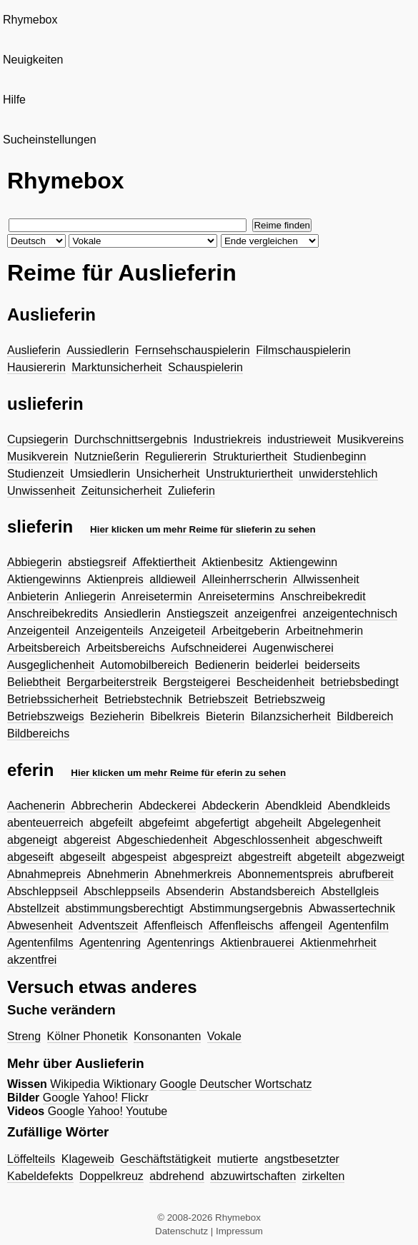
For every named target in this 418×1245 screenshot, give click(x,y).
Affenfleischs (241, 925)
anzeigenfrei (265, 614)
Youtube (146, 1111)
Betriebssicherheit (52, 699)
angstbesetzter (301, 1159)
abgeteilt (319, 857)
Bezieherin (117, 716)
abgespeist (138, 857)
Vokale (224, 1036)
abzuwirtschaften (253, 1176)
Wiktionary (129, 1084)
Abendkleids (359, 806)
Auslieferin (34, 350)
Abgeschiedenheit (161, 840)
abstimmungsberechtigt (124, 908)
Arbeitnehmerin (325, 631)
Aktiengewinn (303, 562)
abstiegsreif (97, 562)
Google (177, 1084)
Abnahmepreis (44, 874)
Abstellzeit (33, 908)
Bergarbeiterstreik (111, 682)
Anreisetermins (236, 596)
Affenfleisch (173, 925)
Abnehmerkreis (193, 874)
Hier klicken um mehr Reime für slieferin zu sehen (203, 529)
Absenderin (195, 891)
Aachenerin (36, 806)
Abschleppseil (42, 891)
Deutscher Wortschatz (255, 1084)
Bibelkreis (174, 716)
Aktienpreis (115, 579)
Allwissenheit (326, 579)
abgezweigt (375, 857)
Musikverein (37, 456)
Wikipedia (74, 1084)
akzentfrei (31, 960)
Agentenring (110, 943)
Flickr (135, 1098)
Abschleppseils (122, 891)
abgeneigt (32, 840)
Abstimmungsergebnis (245, 908)
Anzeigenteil (38, 631)
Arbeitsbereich (43, 648)
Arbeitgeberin (245, 631)
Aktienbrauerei (257, 943)
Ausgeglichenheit (50, 665)
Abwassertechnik (352, 908)
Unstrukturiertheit (249, 474)
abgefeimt (164, 823)
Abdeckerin (230, 806)
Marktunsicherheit (116, 367)
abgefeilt (111, 823)
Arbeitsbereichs (125, 648)
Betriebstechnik (143, 699)
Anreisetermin (156, 596)
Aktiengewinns (44, 579)
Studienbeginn (329, 456)
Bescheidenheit (275, 682)
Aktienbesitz (232, 562)
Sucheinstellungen (49, 139)
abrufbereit (366, 874)
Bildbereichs (38, 733)
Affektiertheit (164, 562)
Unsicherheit (168, 474)
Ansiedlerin (132, 614)
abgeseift (30, 857)
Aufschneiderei (209, 648)
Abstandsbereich (272, 891)
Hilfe (14, 100)
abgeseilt (82, 857)
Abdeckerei (167, 806)
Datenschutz (181, 1231)
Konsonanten (167, 1036)
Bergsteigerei (196, 682)
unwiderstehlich (338, 474)
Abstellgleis (350, 891)
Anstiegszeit (197, 614)
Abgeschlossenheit (261, 840)
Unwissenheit (41, 491)
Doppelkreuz (111, 1176)
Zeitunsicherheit (121, 491)
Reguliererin (175, 456)
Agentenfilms (40, 943)
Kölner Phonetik (87, 1036)
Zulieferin (191, 491)
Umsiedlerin (100, 474)
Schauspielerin (205, 367)
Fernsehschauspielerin (192, 350)
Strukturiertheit (250, 456)
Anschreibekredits (52, 614)
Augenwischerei (293, 648)
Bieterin (225, 716)
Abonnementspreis (284, 874)
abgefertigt (222, 823)
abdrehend (176, 1176)
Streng (24, 1036)
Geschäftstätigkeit (165, 1159)
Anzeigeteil (177, 631)
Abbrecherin (101, 806)
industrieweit (299, 439)
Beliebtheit (34, 682)
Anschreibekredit (322, 596)
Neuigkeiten (33, 60)
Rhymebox (30, 20)
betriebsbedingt (360, 682)
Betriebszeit (218, 699)
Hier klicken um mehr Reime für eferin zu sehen (178, 772)
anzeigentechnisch (350, 614)
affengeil (300, 925)
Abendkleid (293, 806)
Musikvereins (370, 439)
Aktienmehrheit (338, 943)
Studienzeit (35, 474)
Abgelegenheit (343, 823)
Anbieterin (33, 596)
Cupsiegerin (37, 439)
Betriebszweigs (45, 716)
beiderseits (331, 665)
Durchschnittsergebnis (130, 439)
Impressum (239, 1231)
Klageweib (87, 1159)
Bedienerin (221, 665)
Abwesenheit (40, 925)
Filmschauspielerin (303, 350)
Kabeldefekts (40, 1176)
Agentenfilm (359, 925)
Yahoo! (101, 1098)
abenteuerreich (45, 823)
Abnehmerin (118, 874)
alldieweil (172, 579)
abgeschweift (348, 840)
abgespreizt (202, 857)
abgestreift (265, 857)
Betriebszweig (290, 699)
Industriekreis (228, 439)
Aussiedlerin (97, 350)
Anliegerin (90, 596)
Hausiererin (36, 367)
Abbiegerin (34, 562)
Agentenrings (180, 943)
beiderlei (276, 665)
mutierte (238, 1159)
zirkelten (323, 1176)
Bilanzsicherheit (291, 716)
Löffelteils (31, 1159)
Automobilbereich (144, 665)
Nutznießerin (106, 456)
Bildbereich (365, 716)
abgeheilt (278, 823)
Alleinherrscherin (244, 579)
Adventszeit (108, 925)
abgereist (87, 840)
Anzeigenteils (110, 631)
